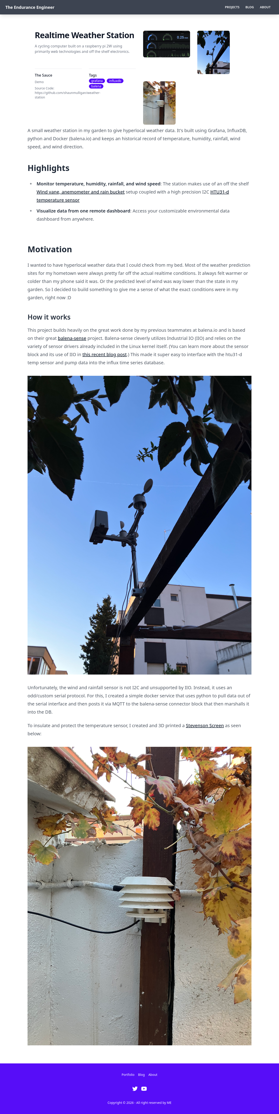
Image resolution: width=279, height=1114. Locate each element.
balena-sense (72, 338)
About (265, 7)
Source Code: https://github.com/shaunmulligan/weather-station (67, 92)
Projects (232, 7)
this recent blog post (104, 354)
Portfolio (128, 1074)
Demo (39, 82)
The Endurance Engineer (29, 7)
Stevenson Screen (205, 725)
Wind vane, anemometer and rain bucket (81, 192)
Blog (249, 7)
